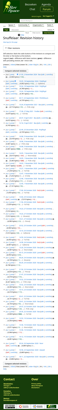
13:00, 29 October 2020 (27, 197)
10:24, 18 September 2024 (28, 86)
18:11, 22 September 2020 (28, 357)
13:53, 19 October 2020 (27, 318)
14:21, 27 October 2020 (27, 219)
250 (49, 65)
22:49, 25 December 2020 (28, 130)
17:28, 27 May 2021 (26, 111)
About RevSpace (37, 386)
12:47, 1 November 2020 (28, 173)
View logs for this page (10, 42)
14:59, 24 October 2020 (27, 237)
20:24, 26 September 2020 (28, 343)
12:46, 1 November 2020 (28, 179)
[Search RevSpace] (37, 21)
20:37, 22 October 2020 (27, 306)
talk (43, 74)
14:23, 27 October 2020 (27, 209)
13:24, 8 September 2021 (28, 105)
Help (20, 35)
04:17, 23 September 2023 (28, 98)
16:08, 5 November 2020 (28, 136)
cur (7, 81)
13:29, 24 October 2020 (27, 247)
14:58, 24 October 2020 (27, 242)
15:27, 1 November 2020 (28, 168)
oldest (13, 65)
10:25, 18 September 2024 (28, 81)
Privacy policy (36, 384)
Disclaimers (35, 388)
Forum (47, 9)
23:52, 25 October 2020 (27, 225)
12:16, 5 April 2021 (26, 123)
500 (4, 67)
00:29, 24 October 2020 (27, 258)
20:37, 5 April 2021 (26, 118)
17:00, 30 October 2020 (27, 190)
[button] (29, 48)
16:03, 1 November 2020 (28, 163)
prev (12, 74)
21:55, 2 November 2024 (28, 74)
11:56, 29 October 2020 (27, 202)
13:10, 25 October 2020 (27, 231)
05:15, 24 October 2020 (27, 252)
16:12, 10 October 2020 (27, 337)
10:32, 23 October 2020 (27, 279)
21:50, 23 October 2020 (27, 269)
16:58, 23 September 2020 (28, 350)
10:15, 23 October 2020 (27, 290)
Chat (32, 9)
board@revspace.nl (10, 400)
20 (37, 65)
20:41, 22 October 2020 (27, 296)
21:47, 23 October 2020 (27, 274)
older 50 (32, 65)
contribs (49, 74)
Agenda (46, 4)
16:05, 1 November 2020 (28, 153)
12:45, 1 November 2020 (28, 184)
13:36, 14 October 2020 (27, 325)
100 (44, 65)
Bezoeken (31, 4)
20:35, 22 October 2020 (27, 312)
